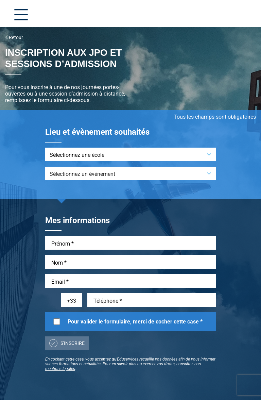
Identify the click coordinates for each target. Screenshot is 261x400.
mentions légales (60, 368)
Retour (14, 37)
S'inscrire (67, 343)
